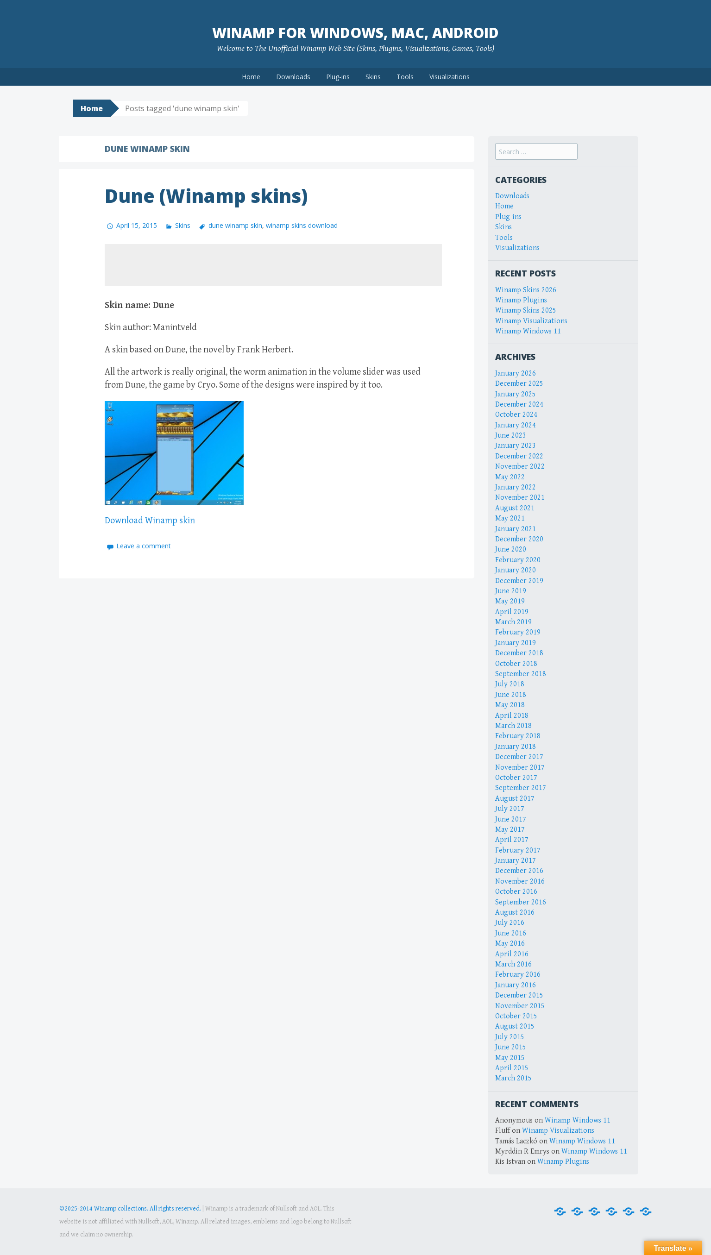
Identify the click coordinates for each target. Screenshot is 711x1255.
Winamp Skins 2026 (525, 290)
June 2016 (510, 933)
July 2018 (509, 684)
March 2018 (513, 726)
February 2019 (518, 632)
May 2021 (510, 518)
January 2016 (515, 985)
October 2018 (516, 663)
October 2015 (516, 1016)
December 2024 (519, 404)
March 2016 (513, 964)
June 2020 (510, 549)
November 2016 (520, 881)
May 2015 (510, 1058)
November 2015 (520, 1006)
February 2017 (518, 850)
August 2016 (515, 912)
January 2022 (515, 487)
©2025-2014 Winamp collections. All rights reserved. (130, 1208)
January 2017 (515, 860)
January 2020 (515, 570)
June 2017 (510, 819)
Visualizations (449, 76)
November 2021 (520, 497)
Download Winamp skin (150, 520)
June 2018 (510, 694)
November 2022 (520, 466)
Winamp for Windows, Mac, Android (355, 32)
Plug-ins (338, 76)
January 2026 (515, 373)
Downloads (293, 76)
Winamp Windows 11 (528, 331)
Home (251, 76)
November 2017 (520, 767)
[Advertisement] (273, 265)
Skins (373, 76)
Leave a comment (143, 545)
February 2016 (518, 974)
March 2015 (513, 1078)
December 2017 (519, 757)
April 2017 (512, 839)
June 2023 (510, 435)
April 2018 (512, 715)
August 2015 (515, 1026)
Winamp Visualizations (531, 321)
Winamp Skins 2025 (525, 310)
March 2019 (513, 622)
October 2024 (516, 414)
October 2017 (516, 777)
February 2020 (518, 560)
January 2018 (515, 746)
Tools (405, 76)
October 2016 (516, 891)
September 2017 (520, 788)
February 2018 (518, 736)
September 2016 (520, 902)
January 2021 (515, 529)
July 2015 (509, 1037)
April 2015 (512, 1068)
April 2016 (512, 954)
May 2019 (510, 601)
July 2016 (509, 922)
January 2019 (515, 643)
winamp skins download (302, 225)
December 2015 (519, 995)
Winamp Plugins (521, 300)
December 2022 (519, 456)
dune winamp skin (235, 225)
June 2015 (510, 1047)
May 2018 (510, 705)
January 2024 (515, 425)
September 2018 (520, 674)
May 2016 (510, 943)
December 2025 (519, 383)
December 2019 (519, 581)
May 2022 (510, 477)
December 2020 (519, 539)
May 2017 (510, 829)
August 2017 (515, 798)
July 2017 (509, 808)
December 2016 (519, 870)
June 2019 (510, 591)
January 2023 (515, 445)
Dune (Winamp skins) (206, 195)
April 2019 (512, 612)
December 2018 (519, 653)
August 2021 (515, 508)
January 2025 (515, 394)
